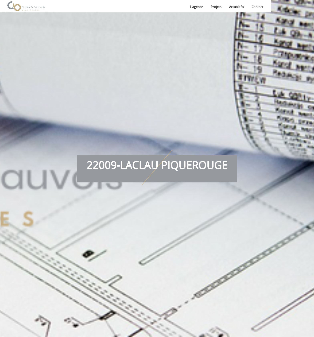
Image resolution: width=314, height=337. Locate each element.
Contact (257, 7)
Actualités (236, 7)
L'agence (196, 7)
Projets (216, 7)
